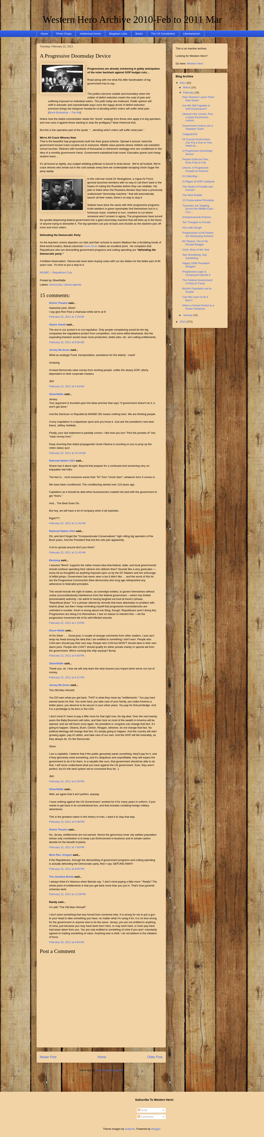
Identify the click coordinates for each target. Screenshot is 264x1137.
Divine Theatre (58, 302)
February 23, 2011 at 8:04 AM (66, 942)
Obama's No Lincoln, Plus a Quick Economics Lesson (197, 117)
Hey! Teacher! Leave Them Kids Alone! (198, 99)
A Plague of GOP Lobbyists (198, 181)
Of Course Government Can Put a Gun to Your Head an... (197, 142)
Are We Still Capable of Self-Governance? (196, 107)
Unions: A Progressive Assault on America (195, 169)
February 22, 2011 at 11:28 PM (67, 894)
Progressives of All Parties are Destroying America (197, 234)
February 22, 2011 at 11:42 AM (67, 523)
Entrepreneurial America (196, 217)
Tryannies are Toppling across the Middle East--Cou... (198, 208)
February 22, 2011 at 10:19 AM (67, 453)
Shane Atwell (57, 324)
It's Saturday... (190, 176)
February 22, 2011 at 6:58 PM (66, 821)
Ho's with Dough (192, 227)
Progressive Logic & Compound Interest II (196, 273)
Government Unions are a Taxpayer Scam (197, 127)
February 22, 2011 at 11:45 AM (67, 552)
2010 (183, 321)
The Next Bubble (192, 195)
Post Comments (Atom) (109, 1070)
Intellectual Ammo (90, 33)
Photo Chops (64, 33)
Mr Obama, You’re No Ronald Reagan (195, 243)
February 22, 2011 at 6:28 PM (66, 781)
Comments (145, 1116)
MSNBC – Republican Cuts (56, 272)
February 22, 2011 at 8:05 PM (66, 868)
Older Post (155, 1057)
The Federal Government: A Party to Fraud (197, 282)
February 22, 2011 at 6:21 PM (66, 677)
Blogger (155, 1128)
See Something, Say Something (194, 256)
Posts (142, 1110)
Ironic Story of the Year (195, 249)
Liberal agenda (72, 284)
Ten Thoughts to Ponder (196, 222)
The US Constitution (163, 33)
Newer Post (48, 1057)
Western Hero (195, 63)
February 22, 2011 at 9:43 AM (66, 386)
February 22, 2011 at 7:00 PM (66, 847)
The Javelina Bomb (61, 876)
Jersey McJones (59, 349)
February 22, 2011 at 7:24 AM (66, 316)
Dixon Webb (57, 630)
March (187, 87)
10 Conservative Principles (198, 200)
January (188, 315)
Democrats (55, 284)
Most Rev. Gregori (60, 854)
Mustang (54, 560)
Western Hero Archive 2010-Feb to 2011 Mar (132, 19)
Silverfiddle (56, 394)
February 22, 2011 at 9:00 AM (66, 342)
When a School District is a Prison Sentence (198, 307)
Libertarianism (191, 33)
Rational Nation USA (62, 460)
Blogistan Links (118, 33)
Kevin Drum (91, 246)
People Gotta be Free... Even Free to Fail (196, 161)
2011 (183, 82)
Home (44, 33)
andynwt (130, 1128)
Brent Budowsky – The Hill (64, 112)
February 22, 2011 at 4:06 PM (66, 655)
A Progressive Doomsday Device (75, 56)
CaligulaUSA (190, 134)
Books (139, 33)
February (188, 92)
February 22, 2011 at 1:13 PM (66, 622)
